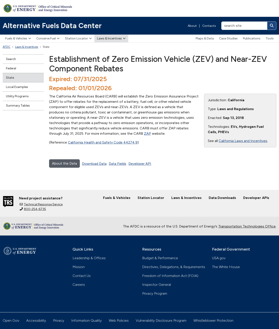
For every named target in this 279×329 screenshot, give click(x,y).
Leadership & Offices (89, 258)
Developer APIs (256, 198)
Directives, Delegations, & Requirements (173, 267)
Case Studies (228, 38)
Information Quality (86, 320)
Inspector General (156, 284)
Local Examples (17, 87)
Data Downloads (222, 198)
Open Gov (11, 320)
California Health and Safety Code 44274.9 (103, 142)
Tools (270, 38)
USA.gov (218, 258)
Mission (79, 267)
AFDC (6, 47)
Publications (251, 38)
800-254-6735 (33, 209)
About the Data (64, 163)
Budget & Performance (160, 258)
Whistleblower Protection (213, 320)
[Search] (271, 25)
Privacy (58, 320)
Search (11, 59)
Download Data (94, 164)
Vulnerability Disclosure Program (161, 320)
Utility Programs (17, 96)
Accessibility (36, 320)
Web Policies (119, 320)
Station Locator (78, 38)
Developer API (139, 164)
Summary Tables (18, 105)
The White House (226, 267)
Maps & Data (205, 38)
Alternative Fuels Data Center (52, 25)
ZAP (147, 133)
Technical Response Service (41, 204)
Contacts (209, 26)
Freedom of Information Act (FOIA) (170, 276)
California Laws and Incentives (243, 141)
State (10, 78)
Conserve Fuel (47, 38)
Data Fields (117, 164)
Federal (11, 68)
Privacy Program (154, 293)
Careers (79, 284)
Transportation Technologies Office (247, 226)
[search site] (244, 25)
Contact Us (82, 276)
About (192, 26)
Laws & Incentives (111, 38)
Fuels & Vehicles (18, 38)
